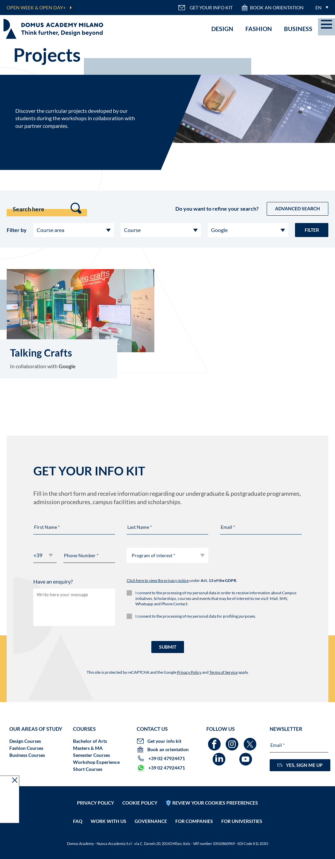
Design (222, 28)
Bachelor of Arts (90, 741)
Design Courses (25, 741)
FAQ (77, 821)
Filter (312, 230)
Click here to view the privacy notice (158, 580)
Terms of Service (223, 672)
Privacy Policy (189, 672)
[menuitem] (320, 7)
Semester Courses (91, 755)
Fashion (258, 28)
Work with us (108, 821)
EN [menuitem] (318, 7)
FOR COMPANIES (194, 821)
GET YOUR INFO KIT (205, 7)
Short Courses (87, 769)
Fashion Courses (26, 748)
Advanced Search (297, 208)
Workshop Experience (96, 762)
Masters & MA (88, 748)
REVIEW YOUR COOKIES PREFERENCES (215, 803)
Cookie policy (139, 803)
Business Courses (27, 755)
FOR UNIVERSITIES (241, 821)
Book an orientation (272, 7)
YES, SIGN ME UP (300, 765)
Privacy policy (95, 803)
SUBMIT (167, 647)
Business (298, 28)
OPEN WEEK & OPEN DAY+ (36, 7)
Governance (151, 821)
